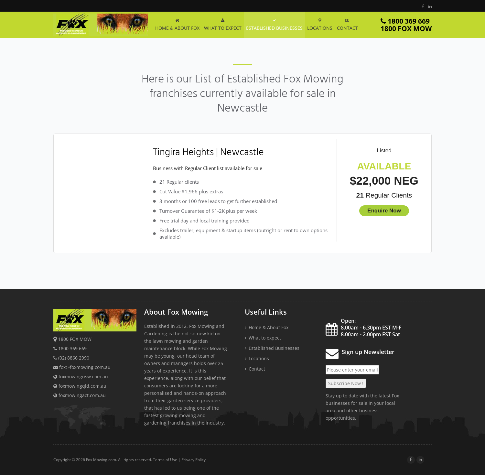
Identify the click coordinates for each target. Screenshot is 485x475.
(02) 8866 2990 (73, 358)
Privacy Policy (193, 459)
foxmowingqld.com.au (79, 386)
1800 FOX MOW (75, 339)
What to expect (265, 338)
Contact (257, 369)
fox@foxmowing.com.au (85, 367)
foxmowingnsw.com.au (80, 376)
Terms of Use (165, 459)
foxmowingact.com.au (79, 395)
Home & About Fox (268, 327)
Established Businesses (274, 348)
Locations (259, 358)
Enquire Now (384, 211)
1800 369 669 (406, 24)
